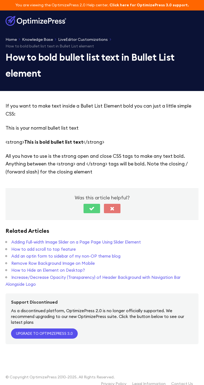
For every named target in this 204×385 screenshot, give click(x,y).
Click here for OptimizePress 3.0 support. (149, 4)
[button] (92, 208)
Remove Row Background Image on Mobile (53, 263)
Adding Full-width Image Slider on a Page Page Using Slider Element (76, 242)
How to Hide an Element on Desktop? (48, 270)
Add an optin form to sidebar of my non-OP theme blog (65, 256)
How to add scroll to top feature (43, 249)
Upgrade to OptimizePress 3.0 (44, 333)
